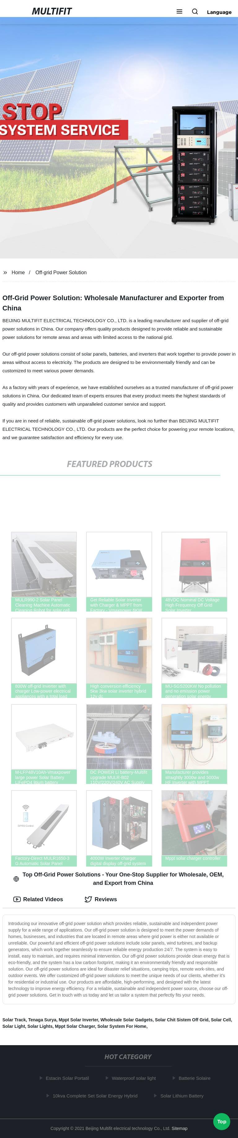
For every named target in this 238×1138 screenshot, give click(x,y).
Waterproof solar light (136, 1078)
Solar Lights (40, 1026)
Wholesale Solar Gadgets (126, 1019)
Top (222, 1121)
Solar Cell (221, 1019)
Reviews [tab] (101, 899)
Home (18, 272)
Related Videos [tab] (38, 899)
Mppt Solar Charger (75, 1026)
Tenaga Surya (42, 1019)
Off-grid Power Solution (61, 272)
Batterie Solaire (197, 1078)
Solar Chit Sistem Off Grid (182, 1019)
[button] (179, 12)
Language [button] (219, 12)
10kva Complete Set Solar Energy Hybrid (97, 1095)
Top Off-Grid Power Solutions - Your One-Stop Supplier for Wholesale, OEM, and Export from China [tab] (118, 879)
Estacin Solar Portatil (68, 1078)
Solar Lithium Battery (183, 1095)
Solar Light (13, 1026)
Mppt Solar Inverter (78, 1019)
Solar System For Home (121, 1026)
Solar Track (14, 1019)
